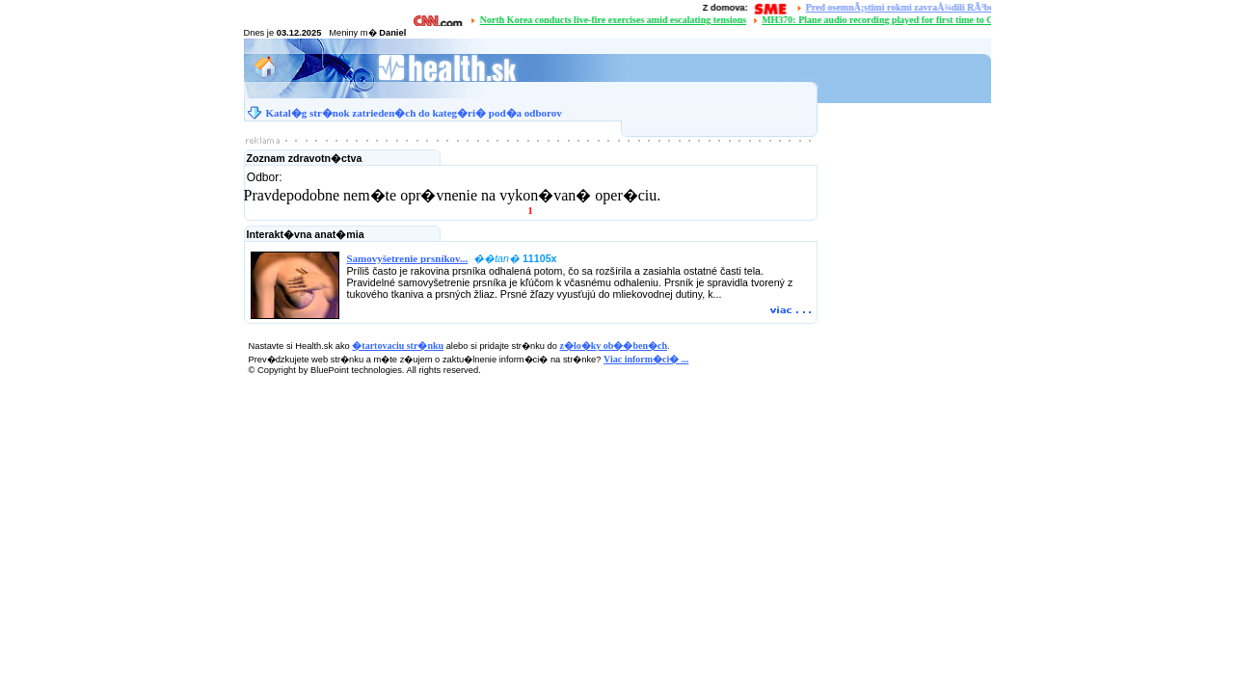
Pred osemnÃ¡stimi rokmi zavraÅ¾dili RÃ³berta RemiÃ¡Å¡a (931, 7)
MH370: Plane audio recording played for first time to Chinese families (910, 19)
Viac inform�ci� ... (646, 359)
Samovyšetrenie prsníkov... (408, 258)
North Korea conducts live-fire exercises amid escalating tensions (615, 19)
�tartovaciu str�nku (397, 345)
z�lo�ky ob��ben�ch (613, 345)
